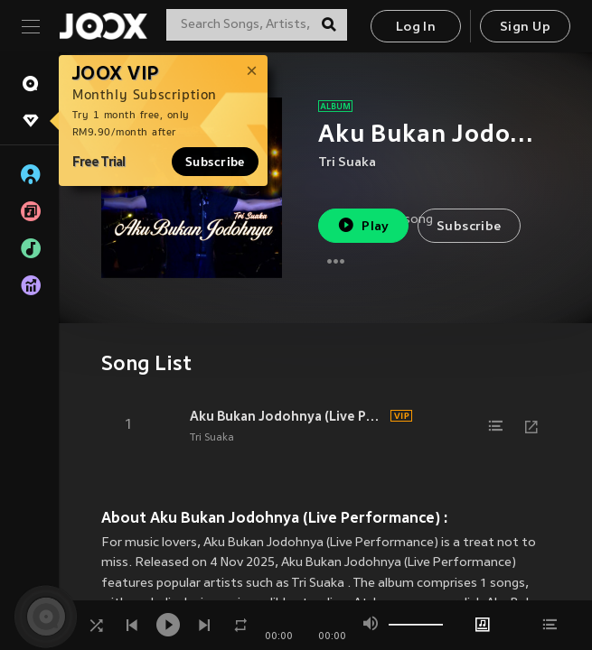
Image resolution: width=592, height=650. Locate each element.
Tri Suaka (347, 163)
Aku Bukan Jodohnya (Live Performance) (287, 416)
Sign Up (525, 27)
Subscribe (215, 161)
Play (363, 225)
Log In (416, 27)
